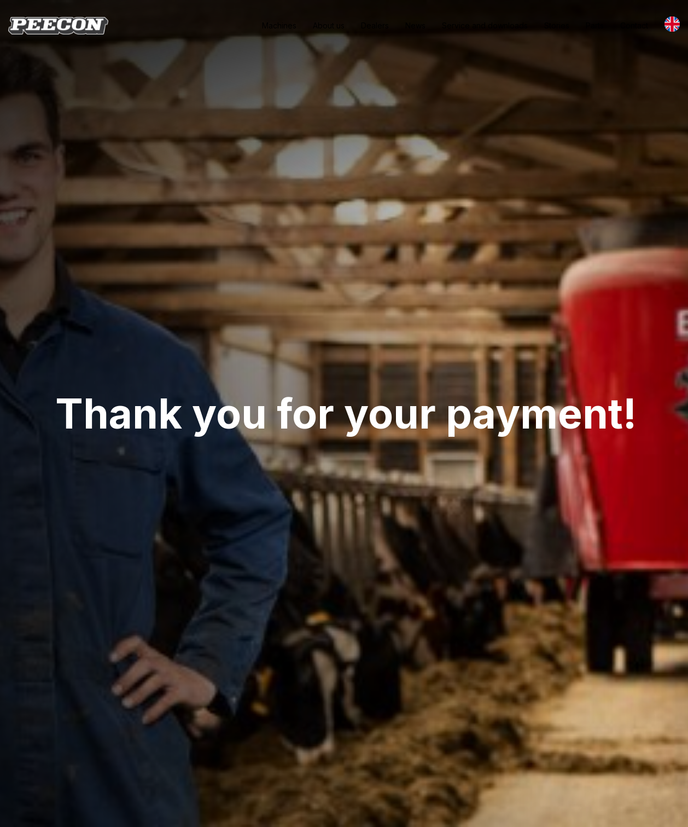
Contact (634, 25)
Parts (595, 25)
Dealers (375, 25)
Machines (279, 25)
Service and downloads (485, 25)
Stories (556, 25)
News (415, 25)
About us (329, 25)
